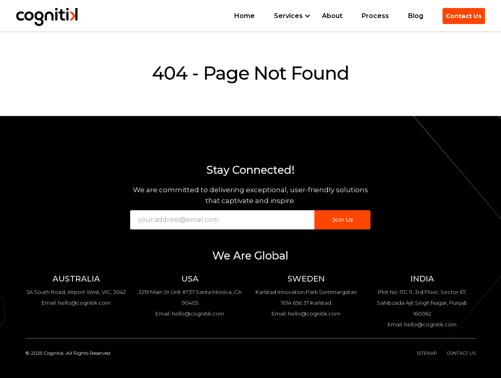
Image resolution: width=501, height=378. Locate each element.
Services (288, 16)
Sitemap (427, 353)
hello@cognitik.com (84, 303)
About (332, 16)
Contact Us (464, 16)
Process (375, 16)
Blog (415, 16)
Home (244, 16)
